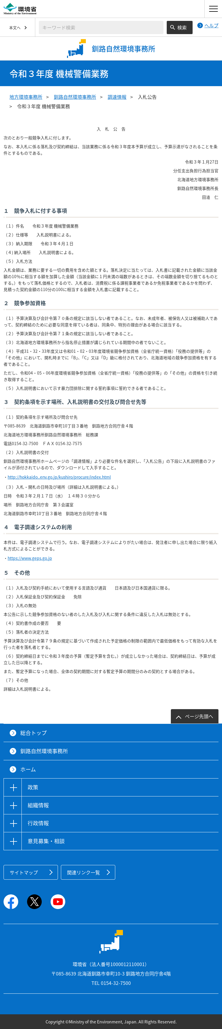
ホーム (28, 769)
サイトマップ (24, 872)
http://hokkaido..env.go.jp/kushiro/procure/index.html (59, 477)
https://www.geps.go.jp (30, 558)
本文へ (15, 27)
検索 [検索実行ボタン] (182, 27)
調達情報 (117, 96)
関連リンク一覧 (83, 872)
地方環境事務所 (25, 96)
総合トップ (33, 733)
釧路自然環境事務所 (75, 96)
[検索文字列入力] (101, 27)
